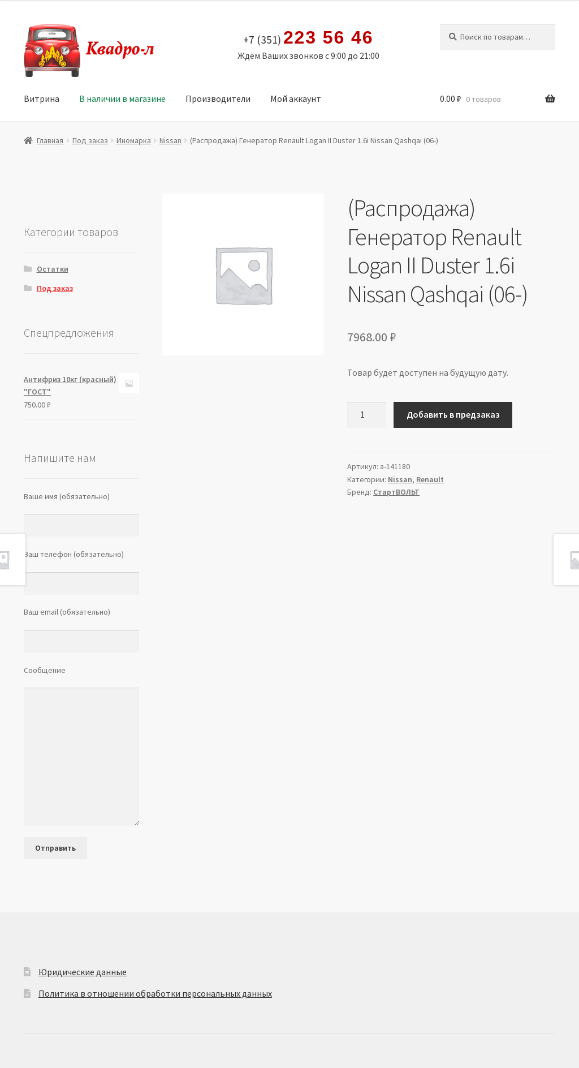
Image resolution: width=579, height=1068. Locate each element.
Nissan (170, 140)
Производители (217, 98)
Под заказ (90, 140)
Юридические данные (82, 971)
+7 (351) (308, 38)
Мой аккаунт (295, 98)
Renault (430, 479)
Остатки (52, 269)
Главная (50, 140)
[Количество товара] (366, 415)
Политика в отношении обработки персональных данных (155, 993)
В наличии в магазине (122, 98)
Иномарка (133, 140)
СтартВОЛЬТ (396, 492)
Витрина (41, 98)
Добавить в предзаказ (453, 414)
